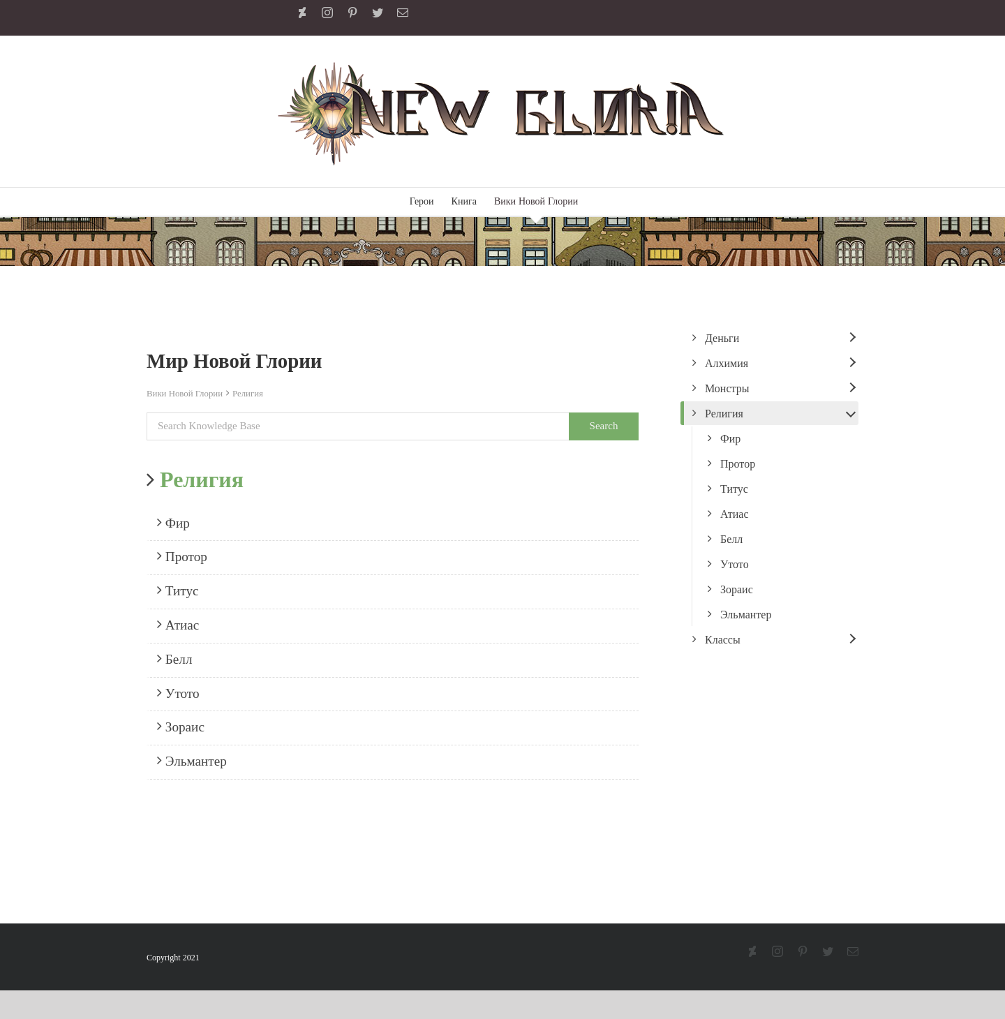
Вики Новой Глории (185, 394)
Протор (182, 556)
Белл (174, 659)
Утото (178, 693)
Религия (247, 394)
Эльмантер (192, 760)
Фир (173, 522)
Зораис (180, 726)
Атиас (178, 624)
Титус (178, 590)
